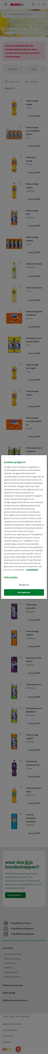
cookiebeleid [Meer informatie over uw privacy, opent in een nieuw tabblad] (32, 569)
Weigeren (24, 584)
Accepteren (24, 592)
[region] (24, 527)
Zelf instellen (11, 577)
